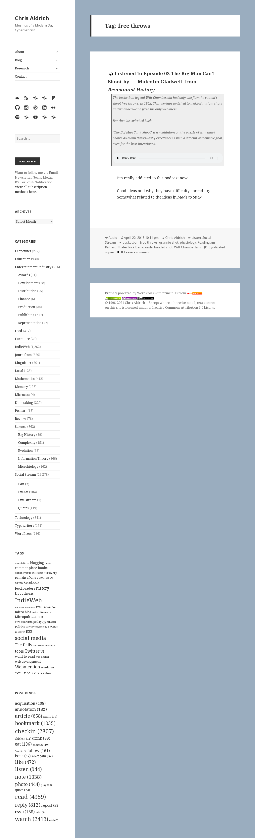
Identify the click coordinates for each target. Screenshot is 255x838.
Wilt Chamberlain (187, 247)
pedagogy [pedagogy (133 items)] (39, 622)
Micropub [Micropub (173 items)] (22, 617)
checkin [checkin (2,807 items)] (34, 731)
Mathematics (25, 379)
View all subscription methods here (31, 189)
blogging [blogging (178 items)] (37, 563)
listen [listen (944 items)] (28, 769)
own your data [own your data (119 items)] (23, 622)
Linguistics (23, 363)
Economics (23, 251)
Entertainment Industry (33, 267)
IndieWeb (22, 347)
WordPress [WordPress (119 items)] (47, 667)
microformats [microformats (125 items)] (41, 612)
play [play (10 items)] (46, 785)
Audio (113, 237)
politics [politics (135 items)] (20, 626)
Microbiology (28, 466)
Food (18, 331)
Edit (21, 484)
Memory (21, 386)
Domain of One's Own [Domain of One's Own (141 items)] (30, 577)
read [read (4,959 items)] (30, 797)
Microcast (22, 394)
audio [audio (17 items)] (50, 716)
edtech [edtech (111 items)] (19, 583)
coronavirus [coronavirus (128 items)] (23, 573)
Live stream (27, 500)
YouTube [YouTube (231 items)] (23, 672)
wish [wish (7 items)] (53, 820)
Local (19, 371)
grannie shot (168, 242)
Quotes (23, 508)
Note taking (24, 402)
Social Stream (25, 474)
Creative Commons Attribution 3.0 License (183, 307)
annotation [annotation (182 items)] (31, 709)
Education (22, 259)
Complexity (26, 442)
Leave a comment (137, 252)
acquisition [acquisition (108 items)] (30, 703)
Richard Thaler (116, 247)
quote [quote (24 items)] (22, 790)
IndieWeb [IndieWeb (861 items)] (28, 600)
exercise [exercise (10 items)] (40, 744)
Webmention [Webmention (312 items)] (27, 667)
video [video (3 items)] (40, 812)
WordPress (23, 533)
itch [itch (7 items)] (35, 756)
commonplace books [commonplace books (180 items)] (31, 567)
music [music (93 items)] (34, 617)
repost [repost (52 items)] (50, 805)
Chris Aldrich (32, 18)
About (19, 52)
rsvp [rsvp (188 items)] (25, 811)
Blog (18, 60)
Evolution (25, 450)
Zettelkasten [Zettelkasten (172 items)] (41, 673)
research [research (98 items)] (20, 631)
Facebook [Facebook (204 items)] (31, 582)
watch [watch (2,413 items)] (31, 819)
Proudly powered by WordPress (130, 293)
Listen (196, 237)
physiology (188, 242)
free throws (149, 242)
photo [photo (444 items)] (27, 784)
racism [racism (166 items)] (53, 626)
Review (20, 418)
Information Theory (33, 458)
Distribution (27, 291)
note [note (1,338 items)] (28, 776)
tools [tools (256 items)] (19, 651)
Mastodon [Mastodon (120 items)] (50, 607)
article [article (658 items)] (28, 715)
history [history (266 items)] (42, 588)
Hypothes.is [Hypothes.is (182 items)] (24, 593)
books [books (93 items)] (48, 563)
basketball (130, 242)
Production (26, 307)
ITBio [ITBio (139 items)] (39, 607)
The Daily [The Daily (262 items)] (23, 644)
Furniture (22, 339)
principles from (182, 293)
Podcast (21, 410)
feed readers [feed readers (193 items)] (25, 588)
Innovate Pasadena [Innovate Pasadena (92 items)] (25, 607)
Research (22, 68)
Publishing (26, 315)
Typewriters (24, 525)
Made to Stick (189, 197)
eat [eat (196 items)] (23, 744)
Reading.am (206, 242)
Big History (26, 434)
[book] (117, 252)
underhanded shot (159, 247)
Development (28, 283)
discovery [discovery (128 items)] (50, 573)
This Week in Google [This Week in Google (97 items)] (44, 645)
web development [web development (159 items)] (28, 661)
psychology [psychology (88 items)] (41, 626)
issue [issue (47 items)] (23, 756)
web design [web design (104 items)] (42, 656)
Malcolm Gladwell (157, 81)
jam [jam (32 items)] (46, 756)
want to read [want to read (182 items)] (25, 656)
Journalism (23, 355)
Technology (23, 517)
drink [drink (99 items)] (41, 738)
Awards (24, 275)
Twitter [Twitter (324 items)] (32, 651)
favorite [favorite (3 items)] (20, 751)
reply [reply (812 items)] (27, 804)
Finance (24, 299)
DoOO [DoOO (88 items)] (49, 577)
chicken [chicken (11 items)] (23, 738)
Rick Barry (135, 247)
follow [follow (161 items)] (38, 750)
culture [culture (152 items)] (37, 573)
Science (20, 426)
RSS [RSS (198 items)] (29, 631)
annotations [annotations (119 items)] (22, 563)
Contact (20, 76)
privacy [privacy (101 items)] (30, 626)
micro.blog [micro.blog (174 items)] (23, 612)
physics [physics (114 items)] (51, 622)
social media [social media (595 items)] (30, 637)
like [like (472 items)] (25, 762)
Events (23, 492)
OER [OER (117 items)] (40, 617)
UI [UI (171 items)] (42, 651)
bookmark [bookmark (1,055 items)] (35, 723)
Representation (29, 323)
